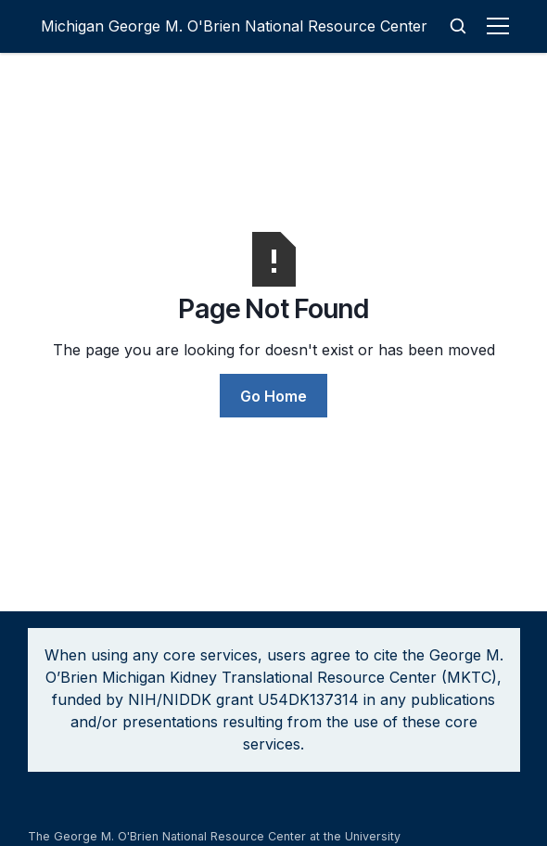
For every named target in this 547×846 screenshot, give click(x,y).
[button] (501, 26)
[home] (234, 26)
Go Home (273, 396)
